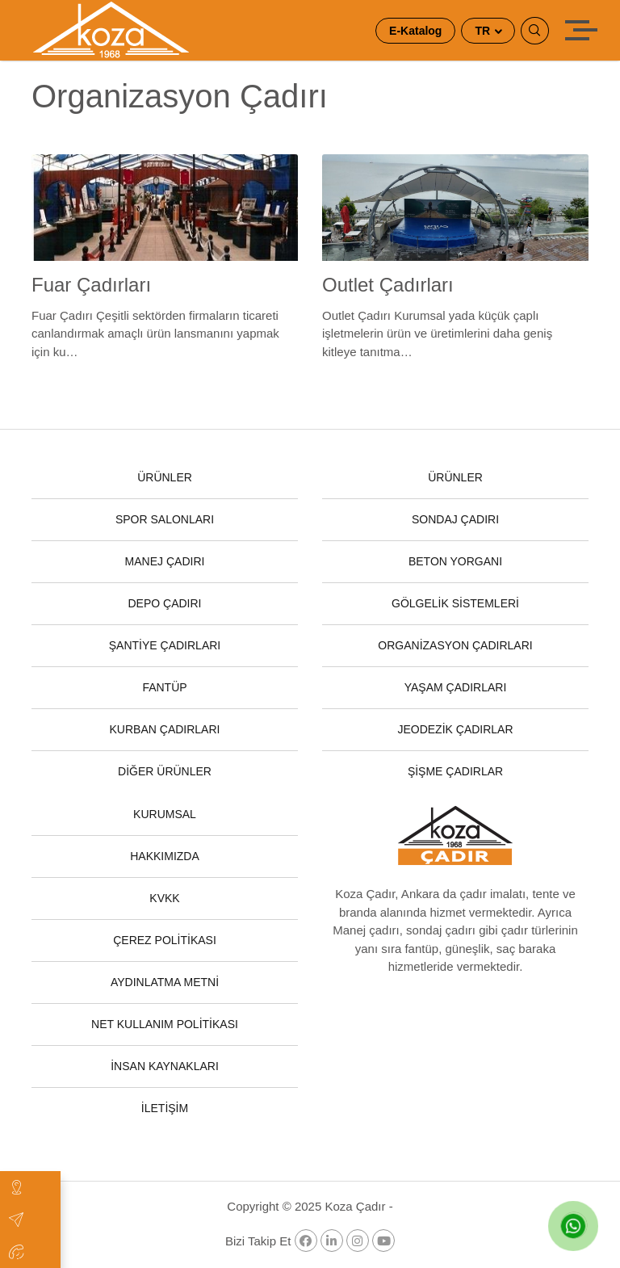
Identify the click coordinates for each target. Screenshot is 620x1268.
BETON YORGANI (455, 561)
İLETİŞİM (164, 1108)
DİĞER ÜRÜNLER (165, 771)
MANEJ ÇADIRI (165, 561)
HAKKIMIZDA (164, 856)
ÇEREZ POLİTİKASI (164, 940)
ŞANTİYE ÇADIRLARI (164, 645)
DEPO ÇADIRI (164, 603)
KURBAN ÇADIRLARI (165, 729)
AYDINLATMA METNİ (165, 982)
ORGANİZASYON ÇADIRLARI (455, 645)
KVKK (164, 898)
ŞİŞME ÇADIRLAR (455, 771)
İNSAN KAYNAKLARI (165, 1066)
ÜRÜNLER (164, 477)
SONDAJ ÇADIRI (455, 519)
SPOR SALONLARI (164, 519)
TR (484, 30)
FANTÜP (164, 687)
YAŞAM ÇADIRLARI (455, 687)
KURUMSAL (164, 814)
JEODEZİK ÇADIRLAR (455, 729)
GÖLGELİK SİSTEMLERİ (455, 603)
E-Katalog (415, 30)
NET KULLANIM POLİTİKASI (164, 1024)
